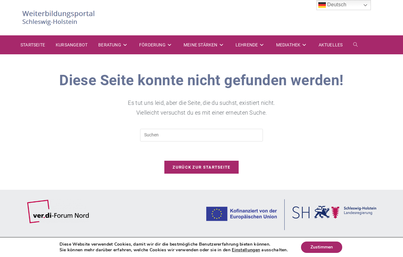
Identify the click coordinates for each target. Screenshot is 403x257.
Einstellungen (246, 250)
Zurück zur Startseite (201, 167)
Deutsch (332, 5)
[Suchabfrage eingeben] (201, 135)
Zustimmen (321, 247)
